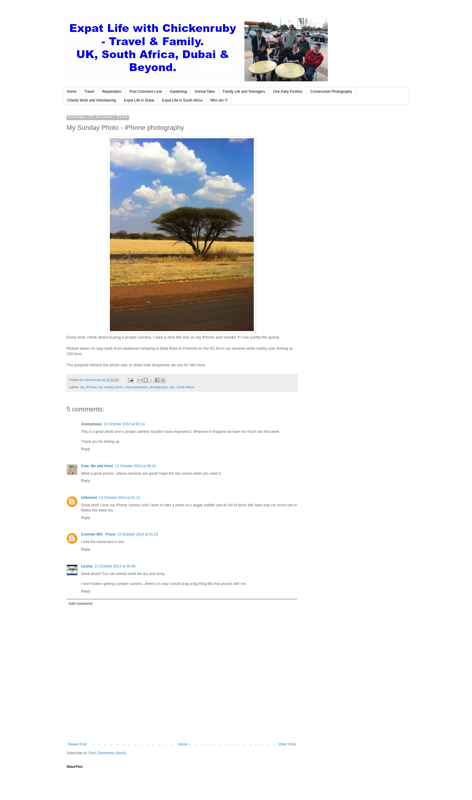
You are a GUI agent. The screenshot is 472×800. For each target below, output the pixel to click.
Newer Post (77, 744)
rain (172, 387)
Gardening (178, 91)
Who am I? (219, 100)
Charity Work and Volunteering (91, 100)
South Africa (185, 387)
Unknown (89, 497)
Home (71, 91)
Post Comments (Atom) (107, 753)
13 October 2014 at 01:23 (137, 534)
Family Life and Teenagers (244, 91)
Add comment (80, 604)
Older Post (287, 744)
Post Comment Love (145, 91)
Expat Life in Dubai (139, 100)
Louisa (87, 566)
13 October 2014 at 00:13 (124, 424)
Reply (85, 449)
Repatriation (112, 91)
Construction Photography (331, 91)
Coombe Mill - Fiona (98, 534)
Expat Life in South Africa (182, 100)
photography (158, 387)
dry (82, 387)
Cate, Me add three (97, 466)
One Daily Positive (288, 91)
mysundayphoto (136, 387)
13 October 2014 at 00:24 (135, 466)
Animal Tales (204, 91)
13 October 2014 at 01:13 (119, 497)
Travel (89, 91)
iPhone (91, 387)
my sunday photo (110, 387)
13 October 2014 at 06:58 (115, 566)
